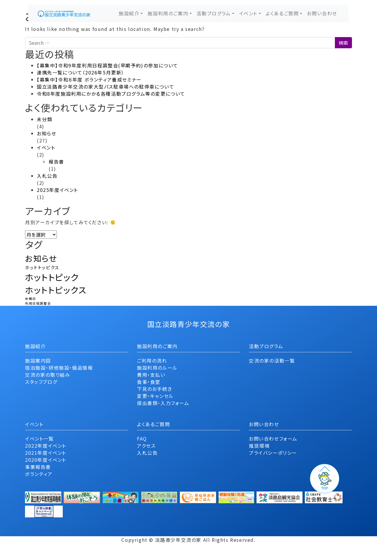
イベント (248, 13)
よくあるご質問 (282, 13)
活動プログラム (213, 13)
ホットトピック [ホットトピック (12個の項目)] (52, 277)
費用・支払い (151, 374)
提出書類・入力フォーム (163, 402)
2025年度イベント (57, 189)
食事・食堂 (149, 381)
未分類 (44, 119)
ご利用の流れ (152, 360)
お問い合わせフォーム (273, 438)
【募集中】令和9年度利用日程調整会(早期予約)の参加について (107, 65)
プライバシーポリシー (273, 452)
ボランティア (39, 473)
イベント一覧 (39, 438)
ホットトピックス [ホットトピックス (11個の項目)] (56, 290)
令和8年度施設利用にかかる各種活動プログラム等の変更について (111, 93)
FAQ (142, 438)
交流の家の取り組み (47, 374)
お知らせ (46, 133)
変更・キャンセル (155, 395)
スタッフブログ (41, 381)
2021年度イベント (45, 452)
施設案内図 (38, 360)
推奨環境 (259, 445)
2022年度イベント (45, 445)
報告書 (56, 161)
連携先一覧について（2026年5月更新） (80, 72)
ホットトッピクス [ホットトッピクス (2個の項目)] (42, 267)
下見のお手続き (154, 388)
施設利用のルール (157, 367)
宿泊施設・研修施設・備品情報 (59, 367)
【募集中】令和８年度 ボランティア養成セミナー (89, 79)
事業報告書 (38, 466)
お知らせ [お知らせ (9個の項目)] (41, 258)
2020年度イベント (45, 459)
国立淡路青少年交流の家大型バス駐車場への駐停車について (105, 86)
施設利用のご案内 (168, 13)
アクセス (146, 445)
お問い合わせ (322, 13)
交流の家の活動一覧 (272, 360)
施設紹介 (129, 13)
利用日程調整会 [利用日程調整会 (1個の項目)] (38, 303)
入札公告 (47, 175)
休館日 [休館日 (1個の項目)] (30, 298)
